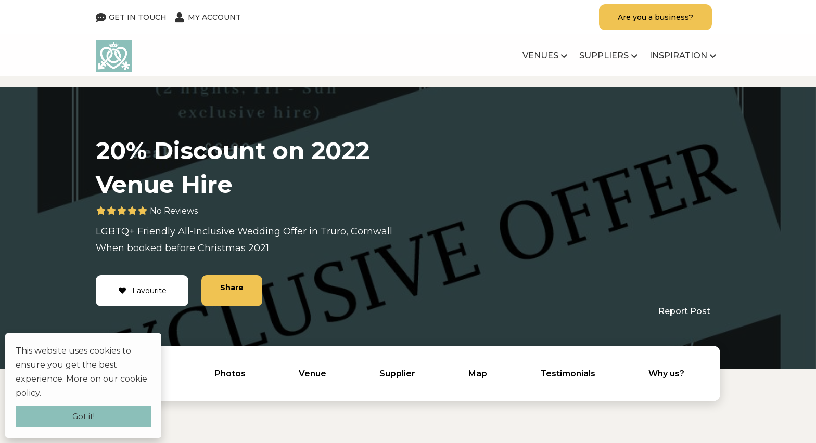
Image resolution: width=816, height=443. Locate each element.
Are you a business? (655, 17)
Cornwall (371, 231)
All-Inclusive (206, 231)
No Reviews (174, 211)
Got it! (83, 416)
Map (477, 374)
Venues (540, 55)
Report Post (684, 311)
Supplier (397, 374)
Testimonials (567, 374)
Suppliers (604, 55)
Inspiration (678, 55)
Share (232, 287)
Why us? (666, 374)
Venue (312, 374)
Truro (333, 231)
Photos (230, 374)
